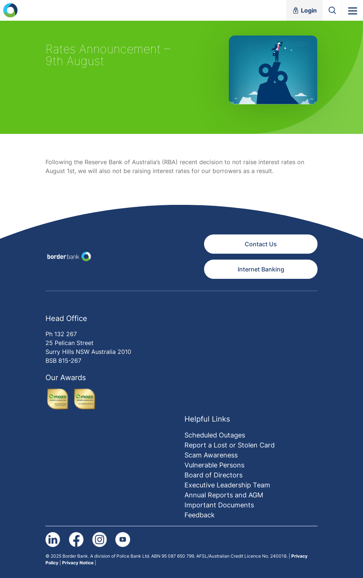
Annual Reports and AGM (223, 495)
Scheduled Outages (214, 435)
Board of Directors (213, 475)
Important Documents (219, 505)
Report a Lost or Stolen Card (229, 445)
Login (304, 10)
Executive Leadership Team (227, 485)
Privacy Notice (78, 562)
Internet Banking (261, 269)
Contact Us (261, 244)
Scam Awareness (211, 455)
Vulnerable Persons (214, 465)
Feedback (199, 515)
